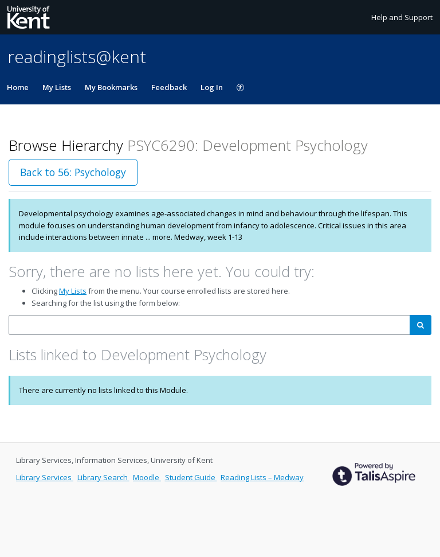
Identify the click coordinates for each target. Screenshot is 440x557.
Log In (212, 87)
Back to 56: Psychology (73, 172)
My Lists (56, 87)
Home (18, 87)
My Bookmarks (111, 87)
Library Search (103, 477)
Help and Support (402, 17)
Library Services (44, 477)
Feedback (169, 87)
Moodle (147, 477)
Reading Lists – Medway (262, 477)
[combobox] (209, 325)
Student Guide (191, 477)
